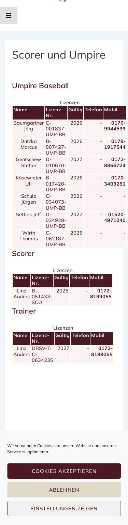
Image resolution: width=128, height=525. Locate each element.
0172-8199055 (101, 294)
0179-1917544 (115, 144)
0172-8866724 (115, 162)
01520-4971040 (115, 217)
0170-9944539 (115, 126)
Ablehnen (64, 490)
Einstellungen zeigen (64, 508)
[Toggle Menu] (8, 15)
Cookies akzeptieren (64, 471)
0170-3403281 (115, 181)
